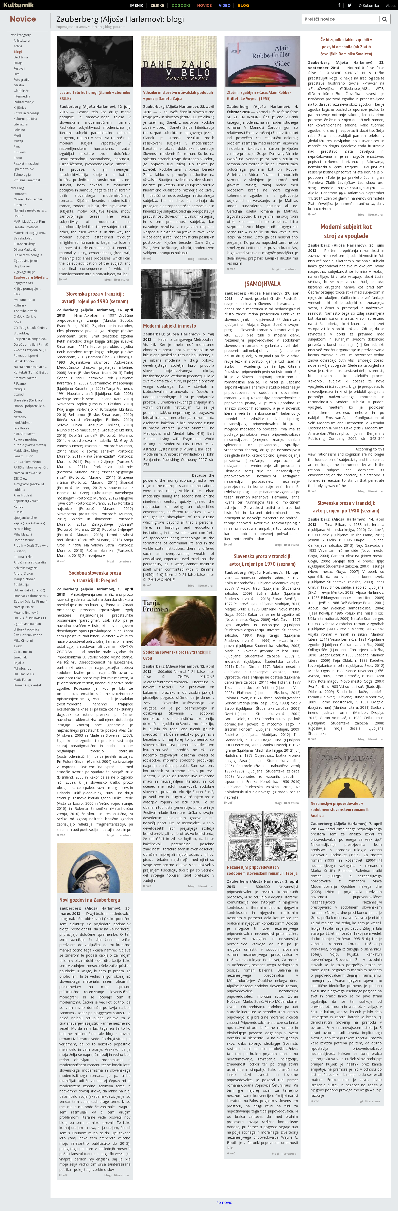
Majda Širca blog (26, 450)
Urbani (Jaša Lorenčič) (29, 590)
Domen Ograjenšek (28, 685)
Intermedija (22, 96)
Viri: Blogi (18, 188)
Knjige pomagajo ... (27, 288)
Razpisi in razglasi (26, 163)
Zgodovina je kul (26, 261)
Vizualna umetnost (27, 180)
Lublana (19, 490)
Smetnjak (20, 657)
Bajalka (19, 663)
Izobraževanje (24, 102)
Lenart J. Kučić (23, 456)
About (391, 5)
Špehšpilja (21, 585)
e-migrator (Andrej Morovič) (31, 484)
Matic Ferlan (22, 679)
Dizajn (18, 63)
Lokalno (19, 130)
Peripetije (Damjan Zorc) (31, 339)
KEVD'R (19, 512)
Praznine (20, 205)
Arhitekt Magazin (26, 568)
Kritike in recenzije (27, 113)
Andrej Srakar (23, 573)
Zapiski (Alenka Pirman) (30, 601)
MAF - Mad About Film (29, 221)
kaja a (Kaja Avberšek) (29, 523)
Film (17, 74)
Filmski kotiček (24, 361)
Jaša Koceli (21, 428)
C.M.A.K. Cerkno (25, 316)
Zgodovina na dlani (28, 624)
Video (224, 5)
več (63, 279)
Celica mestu (23, 652)
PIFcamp (20, 383)
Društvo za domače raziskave (31, 596)
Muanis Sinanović (26, 612)
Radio (18, 158)
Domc (18, 411)
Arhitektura (22, 40)
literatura (121, 279)
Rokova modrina (26, 439)
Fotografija (21, 79)
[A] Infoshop (22, 668)
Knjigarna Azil (23, 283)
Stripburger (22, 266)
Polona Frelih (23, 557)
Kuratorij (20, 551)
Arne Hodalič (23, 495)
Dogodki (181, 5)
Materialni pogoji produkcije (31, 233)
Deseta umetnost (26, 227)
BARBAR (19, 216)
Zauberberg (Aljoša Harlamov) (31, 277)
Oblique (19, 389)
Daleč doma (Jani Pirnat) (31, 344)
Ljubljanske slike (25, 517)
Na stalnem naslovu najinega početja (31, 367)
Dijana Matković (25, 249)
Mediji (18, 135)
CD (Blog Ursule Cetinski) (31, 328)
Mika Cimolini (23, 640)
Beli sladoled (23, 238)
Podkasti (20, 152)
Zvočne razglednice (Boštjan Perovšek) (31, 350)
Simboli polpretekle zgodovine (31, 406)
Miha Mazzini (23, 534)
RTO (17, 294)
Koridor (19, 506)
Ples (17, 146)
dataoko (20, 417)
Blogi (18, 52)
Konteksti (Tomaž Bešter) (31, 372)
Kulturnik (20, 305)
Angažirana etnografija (30, 562)
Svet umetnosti (24, 300)
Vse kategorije (21, 35)
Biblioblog (21, 333)
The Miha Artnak (25, 311)
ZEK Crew (20, 478)
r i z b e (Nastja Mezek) (30, 445)
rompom (20, 193)
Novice (23, 18)
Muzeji (18, 141)
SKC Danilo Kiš (24, 674)
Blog (243, 5)
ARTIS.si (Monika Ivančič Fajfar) (31, 467)
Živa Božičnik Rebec (28, 635)
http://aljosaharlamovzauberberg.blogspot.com (90, 27)
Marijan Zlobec (24, 579)
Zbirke (157, 5)
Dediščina (21, 57)
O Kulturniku (369, 5)
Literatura (21, 124)
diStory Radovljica (26, 629)
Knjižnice (20, 107)
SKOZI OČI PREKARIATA (30, 618)
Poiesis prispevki (26, 355)
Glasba (19, 85)
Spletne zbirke (24, 169)
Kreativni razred (25, 378)
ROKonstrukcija (25, 244)
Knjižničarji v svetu (27, 501)
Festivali (19, 68)
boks (17, 322)
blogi (108, 279)
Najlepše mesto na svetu (31, 210)
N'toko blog (22, 529)
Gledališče (21, 91)
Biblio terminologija (28, 255)
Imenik (136, 5)
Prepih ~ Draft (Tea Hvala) (31, 545)
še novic (227, 1202)
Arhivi (18, 46)
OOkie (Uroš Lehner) (28, 199)
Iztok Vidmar (23, 423)
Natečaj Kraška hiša (28, 473)
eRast (18, 646)
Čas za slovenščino (27, 462)
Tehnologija (22, 174)
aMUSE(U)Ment (24, 434)
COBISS (19, 395)
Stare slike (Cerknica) (28, 400)
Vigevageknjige (24, 272)
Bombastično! (24, 540)
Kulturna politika (25, 119)
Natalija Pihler (24, 607)
